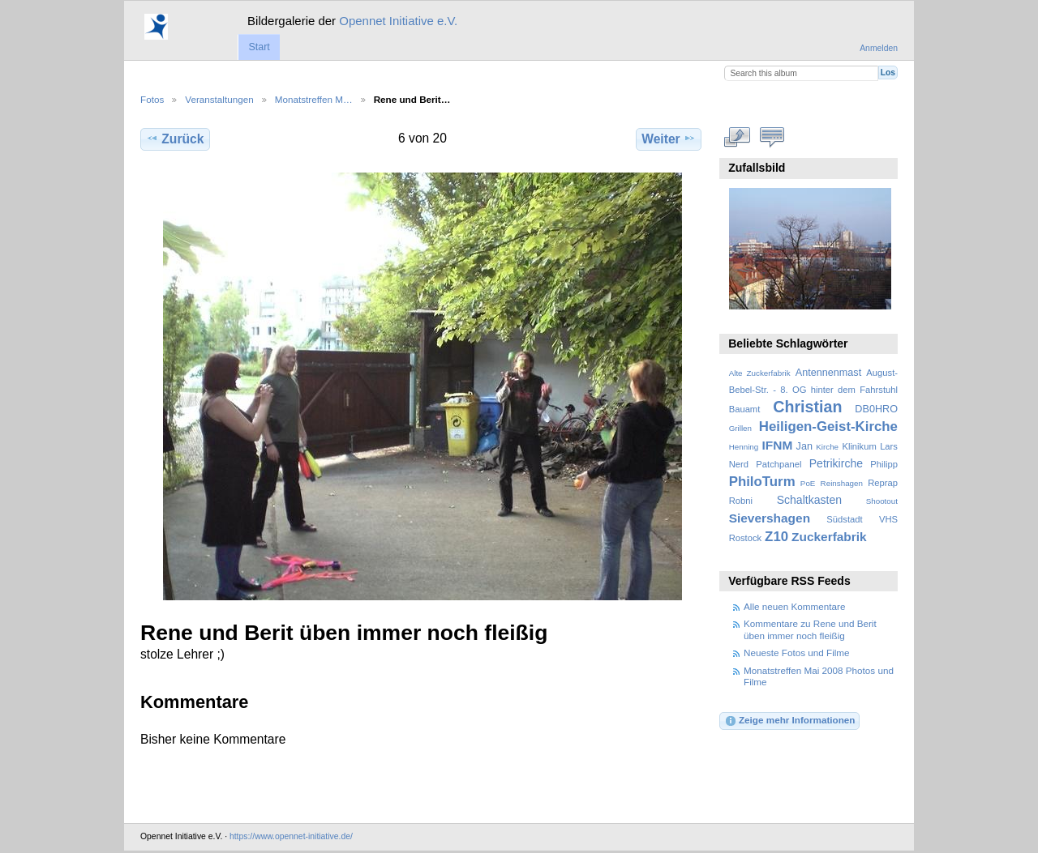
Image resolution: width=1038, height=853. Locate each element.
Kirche (827, 446)
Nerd (738, 464)
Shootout (882, 501)
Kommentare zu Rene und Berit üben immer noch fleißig (810, 629)
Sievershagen (769, 518)
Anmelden (879, 48)
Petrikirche (836, 463)
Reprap (883, 483)
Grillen (740, 428)
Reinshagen (842, 483)
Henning (744, 446)
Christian (807, 407)
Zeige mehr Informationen (790, 720)
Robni (741, 500)
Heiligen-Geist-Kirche (828, 426)
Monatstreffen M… (314, 99)
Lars (889, 446)
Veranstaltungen (219, 99)
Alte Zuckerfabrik (760, 373)
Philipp (884, 464)
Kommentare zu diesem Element (772, 137)
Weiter (668, 138)
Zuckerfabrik (829, 537)
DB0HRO (876, 409)
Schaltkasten (809, 499)
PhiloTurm (762, 481)
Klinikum (859, 446)
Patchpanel (778, 464)
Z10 (776, 536)
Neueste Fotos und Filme (797, 652)
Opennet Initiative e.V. (398, 21)
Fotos (152, 99)
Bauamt (745, 409)
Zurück (175, 138)
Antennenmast (828, 372)
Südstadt (844, 519)
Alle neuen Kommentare (794, 606)
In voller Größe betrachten (737, 137)
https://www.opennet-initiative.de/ (291, 836)
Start (258, 47)
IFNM (777, 445)
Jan (804, 446)
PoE (808, 483)
